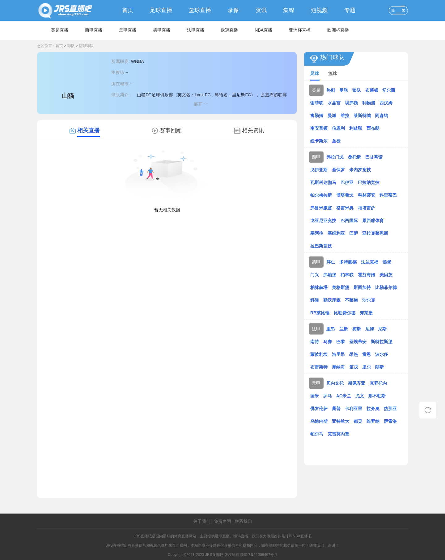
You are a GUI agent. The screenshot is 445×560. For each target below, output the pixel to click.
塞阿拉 (316, 233)
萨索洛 (390, 421)
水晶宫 (334, 102)
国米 (314, 395)
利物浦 (368, 102)
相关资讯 (253, 130)
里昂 (330, 328)
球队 (71, 46)
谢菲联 (316, 102)
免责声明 (222, 521)
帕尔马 (316, 433)
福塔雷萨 (366, 207)
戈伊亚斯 (319, 169)
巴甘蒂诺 (374, 157)
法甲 (316, 328)
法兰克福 (369, 262)
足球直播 (161, 10)
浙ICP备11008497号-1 (258, 555)
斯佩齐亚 (356, 383)
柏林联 (347, 274)
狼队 (356, 90)
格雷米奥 (345, 207)
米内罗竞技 (360, 169)
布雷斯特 (319, 367)
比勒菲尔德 (386, 287)
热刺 (330, 90)
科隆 (314, 300)
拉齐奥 (373, 408)
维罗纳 (373, 421)
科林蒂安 (366, 195)
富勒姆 (316, 115)
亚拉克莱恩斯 (375, 233)
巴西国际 (349, 220)
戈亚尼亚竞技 (323, 220)
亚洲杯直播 (300, 30)
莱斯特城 (362, 115)
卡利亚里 (353, 408)
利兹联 (355, 128)
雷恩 (366, 354)
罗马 (327, 395)
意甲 (316, 383)
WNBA (137, 61)
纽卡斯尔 (319, 140)
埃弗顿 (351, 102)
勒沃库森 (332, 300)
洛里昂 (338, 354)
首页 (127, 10)
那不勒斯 (377, 395)
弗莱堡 (366, 312)
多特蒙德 (348, 262)
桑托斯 (354, 157)
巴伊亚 (347, 182)
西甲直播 (93, 30)
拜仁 (330, 262)
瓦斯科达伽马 (323, 182)
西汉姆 (385, 102)
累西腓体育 (373, 220)
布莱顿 (371, 90)
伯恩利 (338, 128)
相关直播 (88, 130)
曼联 (343, 90)
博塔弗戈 (345, 195)
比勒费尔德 (344, 312)
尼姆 (369, 328)
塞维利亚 (336, 233)
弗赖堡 (329, 274)
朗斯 (379, 367)
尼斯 (382, 328)
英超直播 (59, 30)
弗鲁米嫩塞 (321, 207)
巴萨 (353, 233)
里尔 (366, 367)
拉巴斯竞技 (321, 245)
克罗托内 (378, 383)
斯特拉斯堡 (381, 341)
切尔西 (388, 90)
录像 (233, 10)
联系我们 (243, 521)
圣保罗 (338, 169)
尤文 (359, 395)
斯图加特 (362, 287)
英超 (316, 90)
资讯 (261, 10)
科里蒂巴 (388, 195)
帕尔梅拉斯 (321, 195)
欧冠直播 (229, 30)
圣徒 (336, 140)
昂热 (353, 354)
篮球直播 (200, 10)
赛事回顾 (170, 130)
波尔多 (381, 354)
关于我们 (201, 521)
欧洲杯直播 (338, 30)
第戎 (353, 367)
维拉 (345, 115)
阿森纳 (381, 115)
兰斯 (343, 328)
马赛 (327, 341)
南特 (314, 341)
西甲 (316, 157)
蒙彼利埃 (319, 354)
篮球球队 (86, 46)
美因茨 (385, 274)
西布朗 (373, 128)
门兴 (314, 274)
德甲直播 (161, 30)
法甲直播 (195, 30)
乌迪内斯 (319, 421)
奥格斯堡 (340, 287)
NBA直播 (263, 30)
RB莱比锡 (319, 312)
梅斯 (356, 328)
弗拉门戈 (335, 157)
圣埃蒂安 (358, 341)
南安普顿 (319, 128)
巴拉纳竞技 (368, 182)
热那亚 (390, 408)
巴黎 (340, 341)
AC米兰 (343, 395)
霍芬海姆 (366, 274)
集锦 (288, 10)
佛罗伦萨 (319, 408)
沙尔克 (368, 300)
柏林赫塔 (319, 287)
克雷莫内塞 (338, 433)
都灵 (358, 421)
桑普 (336, 408)
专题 (349, 10)
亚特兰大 (340, 421)
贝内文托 (335, 383)
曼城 (332, 115)
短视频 (319, 10)
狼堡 (387, 262)
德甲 (316, 262)
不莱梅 (351, 300)
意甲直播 (127, 30)
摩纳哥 (338, 367)
